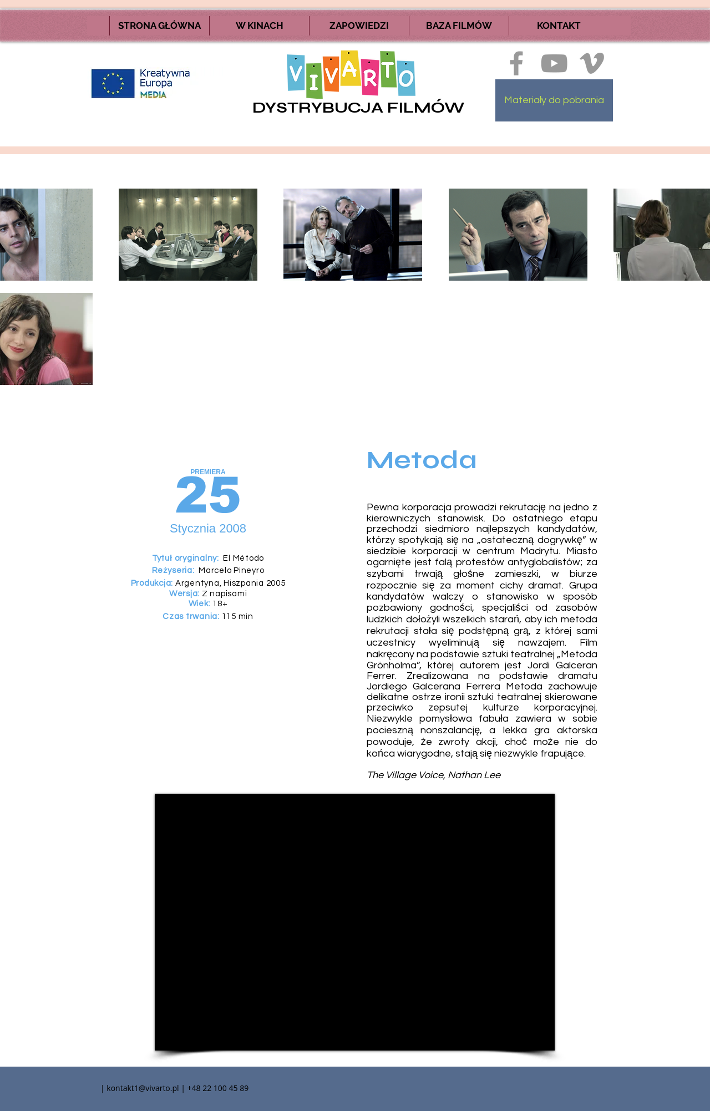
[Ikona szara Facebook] (516, 63)
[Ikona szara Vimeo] (592, 63)
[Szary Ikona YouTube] (554, 63)
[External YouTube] (355, 922)
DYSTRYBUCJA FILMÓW (358, 107)
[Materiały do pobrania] (554, 100)
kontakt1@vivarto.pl (142, 1088)
